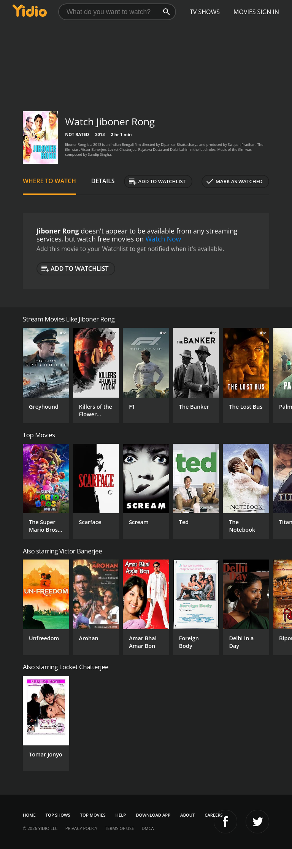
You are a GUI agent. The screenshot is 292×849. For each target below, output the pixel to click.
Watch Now (163, 238)
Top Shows (58, 815)
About (187, 815)
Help (121, 815)
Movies (244, 12)
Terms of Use (119, 828)
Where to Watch (49, 181)
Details (103, 181)
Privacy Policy (81, 828)
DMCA (147, 828)
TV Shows (205, 12)
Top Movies (93, 815)
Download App (153, 815)
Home (29, 815)
